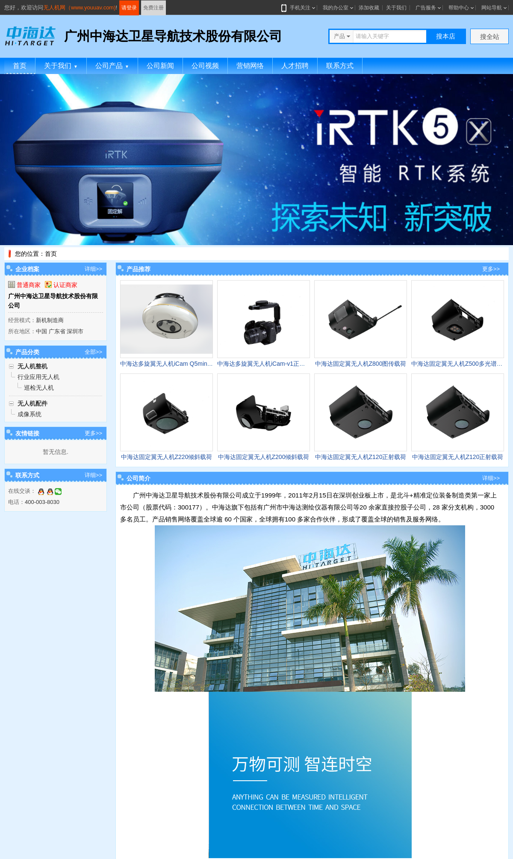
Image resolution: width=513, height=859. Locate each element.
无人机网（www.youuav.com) (79, 7)
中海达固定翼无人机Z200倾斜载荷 (264, 456)
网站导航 (491, 8)
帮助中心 (458, 8)
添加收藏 (369, 8)
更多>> (93, 433)
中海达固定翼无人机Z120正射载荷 (361, 456)
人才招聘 (295, 65)
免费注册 (153, 8)
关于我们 (396, 8)
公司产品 (112, 65)
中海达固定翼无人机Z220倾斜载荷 (166, 456)
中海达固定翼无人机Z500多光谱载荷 (460, 363)
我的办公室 (335, 8)
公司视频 (205, 65)
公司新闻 (160, 65)
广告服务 (426, 8)
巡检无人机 (39, 387)
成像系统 (29, 414)
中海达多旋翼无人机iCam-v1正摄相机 (267, 363)
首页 (20, 65)
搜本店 (445, 36)
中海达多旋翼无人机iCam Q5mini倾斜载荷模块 (182, 363)
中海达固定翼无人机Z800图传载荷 (361, 363)
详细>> (93, 269)
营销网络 (250, 65)
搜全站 (489, 36)
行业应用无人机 (38, 376)
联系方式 (340, 65)
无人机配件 (32, 403)
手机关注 (298, 8)
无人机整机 (32, 366)
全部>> (93, 352)
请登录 (129, 8)
